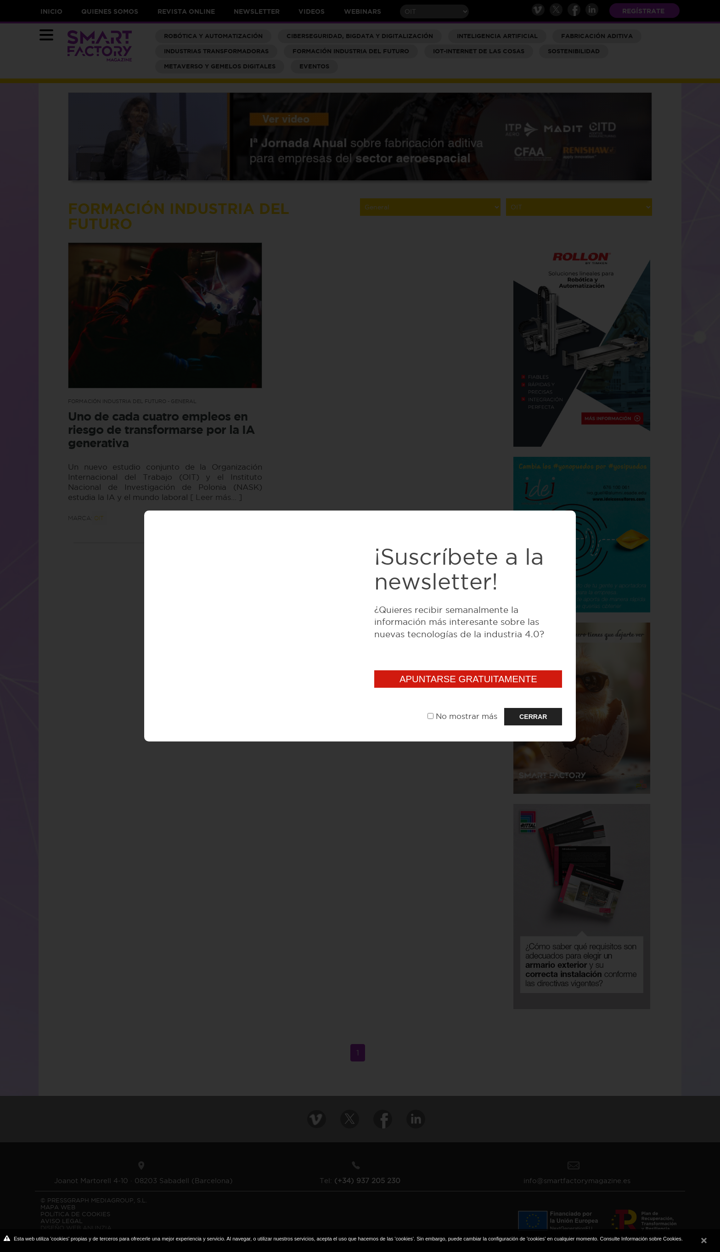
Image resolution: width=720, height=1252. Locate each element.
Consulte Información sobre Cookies (640, 1238)
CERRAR (533, 716)
